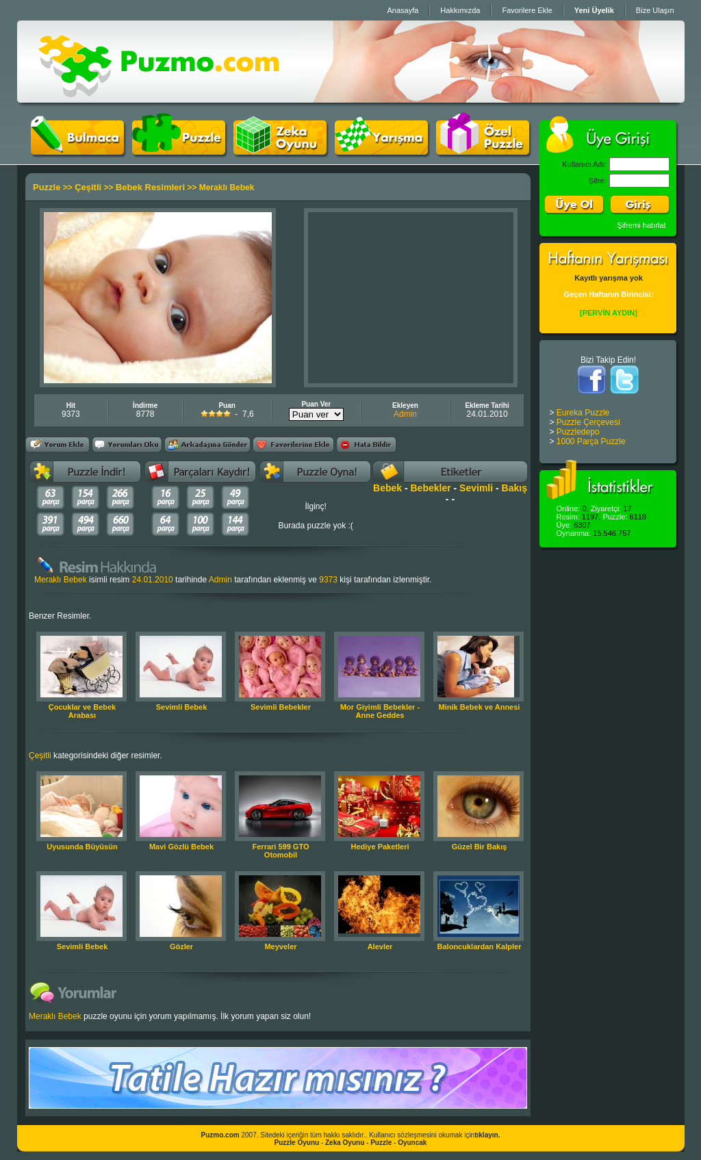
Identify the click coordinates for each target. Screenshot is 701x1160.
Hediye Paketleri (380, 846)
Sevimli (476, 487)
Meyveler (280, 946)
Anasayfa (402, 10)
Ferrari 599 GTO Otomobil (281, 850)
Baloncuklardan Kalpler (479, 946)
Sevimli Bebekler (281, 707)
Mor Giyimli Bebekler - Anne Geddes (380, 711)
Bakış (514, 487)
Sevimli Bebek (181, 707)
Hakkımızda (460, 10)
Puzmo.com (220, 1135)
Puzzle (46, 187)
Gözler (181, 946)
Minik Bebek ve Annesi (479, 707)
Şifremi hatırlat (641, 225)
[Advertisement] (410, 297)
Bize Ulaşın (655, 10)
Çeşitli (88, 187)
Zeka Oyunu (344, 1142)
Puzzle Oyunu (297, 1142)
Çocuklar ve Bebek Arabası (82, 711)
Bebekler (431, 487)
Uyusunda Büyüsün (82, 846)
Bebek (387, 487)
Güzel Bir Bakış (479, 846)
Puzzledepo (578, 432)
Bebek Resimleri (150, 187)
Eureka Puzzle (583, 412)
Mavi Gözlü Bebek (181, 846)
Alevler (380, 946)
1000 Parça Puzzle (591, 441)
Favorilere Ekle (527, 10)
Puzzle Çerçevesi (588, 422)
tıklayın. (487, 1135)
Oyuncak (412, 1142)
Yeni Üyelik (594, 10)
